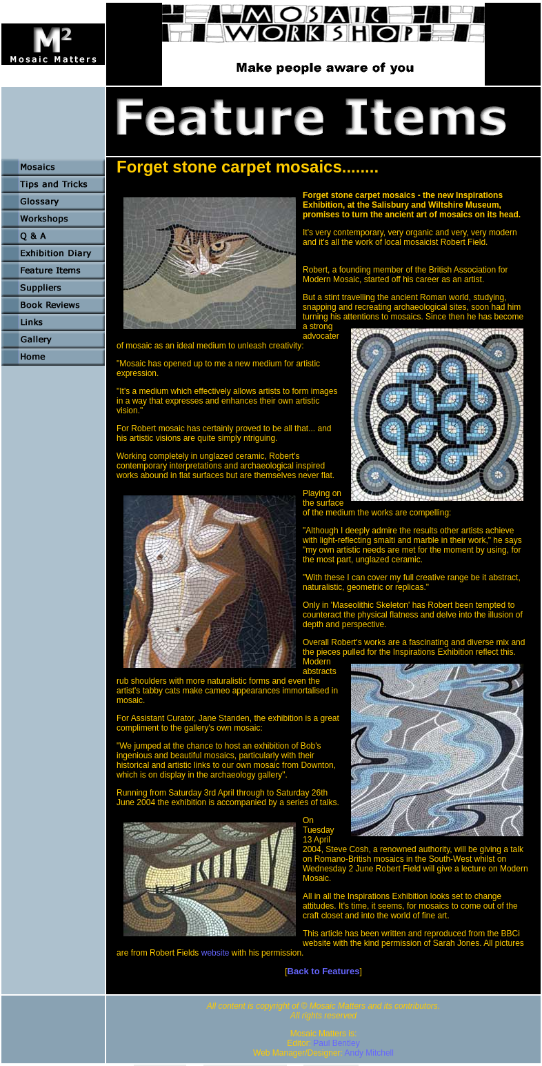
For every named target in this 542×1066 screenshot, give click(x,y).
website (215, 953)
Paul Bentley (336, 1043)
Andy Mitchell (369, 1053)
